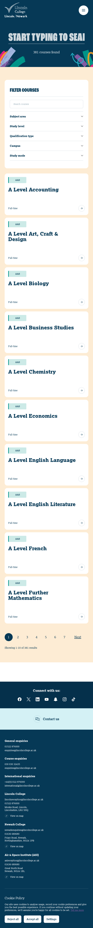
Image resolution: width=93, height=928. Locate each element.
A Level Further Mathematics (28, 595)
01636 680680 (12, 833)
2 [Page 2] (18, 637)
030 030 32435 (12, 764)
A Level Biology (28, 283)
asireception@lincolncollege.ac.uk (22, 860)
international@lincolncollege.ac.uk (22, 785)
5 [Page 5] (46, 637)
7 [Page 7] (64, 637)
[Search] (46, 38)
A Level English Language (42, 460)
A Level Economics (33, 416)
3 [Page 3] (27, 637)
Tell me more (77, 910)
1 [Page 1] (8, 637)
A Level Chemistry (32, 371)
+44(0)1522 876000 (15, 781)
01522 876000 (12, 746)
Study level (17, 126)
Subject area (18, 116)
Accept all (33, 919)
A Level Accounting (33, 189)
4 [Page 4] (36, 637)
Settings (51, 919)
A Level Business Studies (41, 327)
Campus (15, 145)
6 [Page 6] (55, 637)
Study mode (17, 155)
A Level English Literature (41, 504)
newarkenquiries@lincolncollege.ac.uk (24, 830)
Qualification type (22, 136)
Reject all (13, 919)
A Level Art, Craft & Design (33, 236)
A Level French (27, 548)
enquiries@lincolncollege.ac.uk (20, 750)
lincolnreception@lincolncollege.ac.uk (24, 799)
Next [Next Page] (77, 637)
